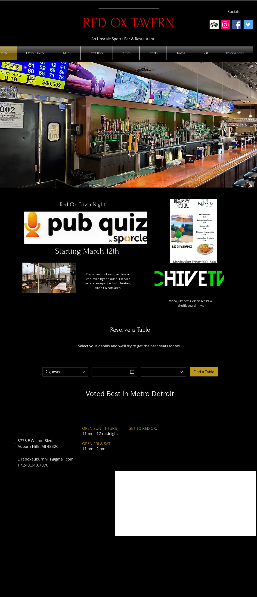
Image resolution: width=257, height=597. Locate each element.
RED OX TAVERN (128, 23)
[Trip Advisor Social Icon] (214, 24)
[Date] (110, 371)
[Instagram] (225, 24)
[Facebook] (236, 24)
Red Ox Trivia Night (82, 204)
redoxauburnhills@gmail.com (47, 459)
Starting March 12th (87, 251)
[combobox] (65, 371)
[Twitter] (248, 24)
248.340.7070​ (35, 465)
